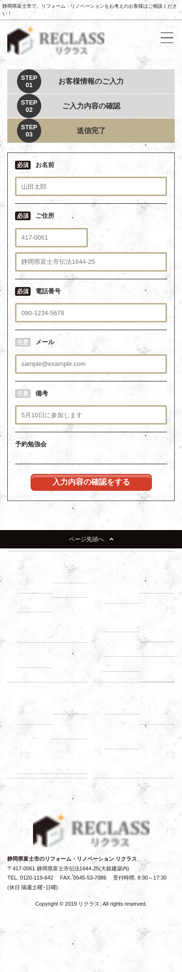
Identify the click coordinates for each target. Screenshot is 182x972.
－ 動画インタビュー (36, 761)
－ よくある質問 (123, 736)
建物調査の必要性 (125, 610)
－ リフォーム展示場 (36, 581)
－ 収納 (30, 605)
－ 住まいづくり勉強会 (158, 581)
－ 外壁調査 (123, 649)
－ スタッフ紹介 (158, 712)
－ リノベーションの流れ (123, 586)
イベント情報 (120, 756)
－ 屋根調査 (158, 649)
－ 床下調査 (123, 624)
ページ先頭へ (91, 539)
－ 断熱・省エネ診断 (158, 669)
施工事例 (154, 731)
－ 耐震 (66, 575)
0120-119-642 (36, 878)
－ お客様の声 (71, 761)
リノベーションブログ (130, 770)
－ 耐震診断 (123, 664)
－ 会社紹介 (123, 707)
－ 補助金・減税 (71, 726)
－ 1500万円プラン (36, 655)
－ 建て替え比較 (36, 712)
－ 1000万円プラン (72, 630)
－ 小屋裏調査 (158, 630)
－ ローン (68, 707)
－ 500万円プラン (35, 630)
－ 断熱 (66, 590)
